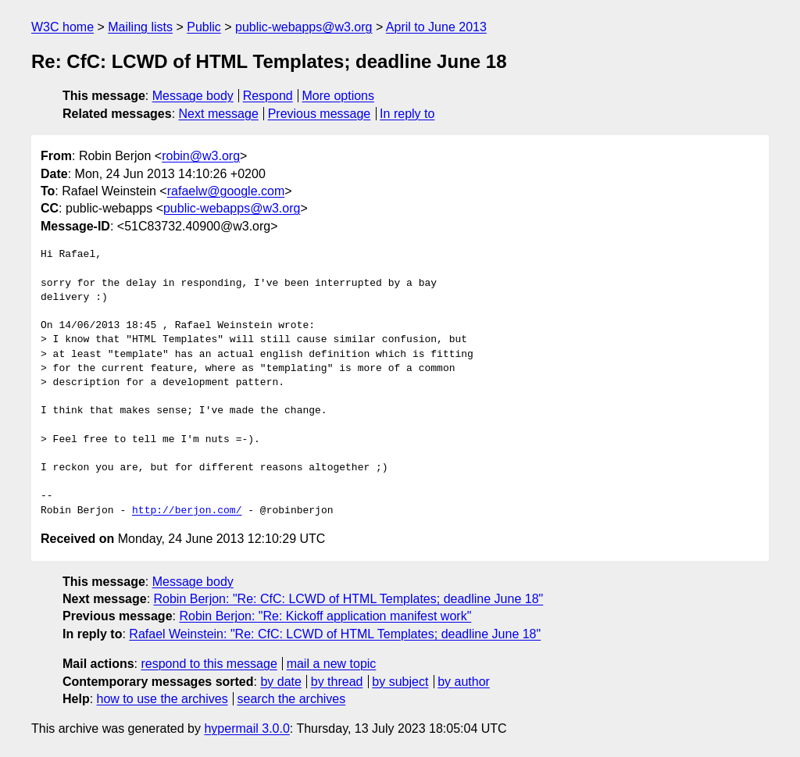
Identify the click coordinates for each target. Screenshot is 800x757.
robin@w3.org (201, 155)
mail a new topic (332, 663)
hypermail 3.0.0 (246, 728)
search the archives (292, 698)
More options (338, 95)
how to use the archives (162, 698)
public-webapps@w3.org (303, 27)
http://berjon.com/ (186, 511)
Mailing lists (140, 27)
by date (280, 681)
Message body (193, 95)
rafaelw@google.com (226, 191)
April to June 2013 (436, 27)
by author (464, 681)
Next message (219, 113)
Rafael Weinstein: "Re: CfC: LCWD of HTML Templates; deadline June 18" (335, 634)
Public (204, 27)
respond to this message (209, 663)
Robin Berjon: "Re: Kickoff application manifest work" (325, 616)
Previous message (319, 113)
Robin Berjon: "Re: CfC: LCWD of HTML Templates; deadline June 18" (349, 598)
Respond (268, 95)
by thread (337, 681)
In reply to (407, 113)
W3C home (62, 27)
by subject (400, 681)
